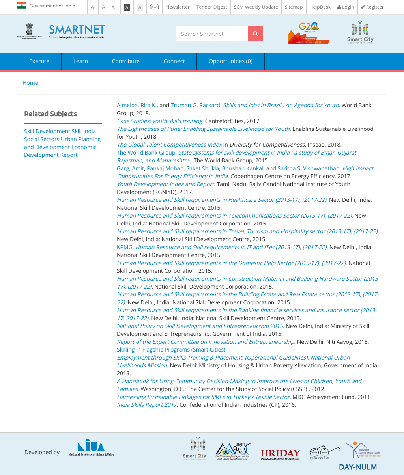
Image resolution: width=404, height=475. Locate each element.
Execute (39, 61)
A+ (114, 7)
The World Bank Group (146, 152)
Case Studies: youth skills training (159, 121)
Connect (174, 61)
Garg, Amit (130, 168)
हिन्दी (154, 7)
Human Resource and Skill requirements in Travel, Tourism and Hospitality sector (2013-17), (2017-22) (247, 231)
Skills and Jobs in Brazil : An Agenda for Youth (281, 105)
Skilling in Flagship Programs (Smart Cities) (171, 350)
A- (93, 7)
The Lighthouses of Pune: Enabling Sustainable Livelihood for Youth (203, 129)
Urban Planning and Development (62, 143)
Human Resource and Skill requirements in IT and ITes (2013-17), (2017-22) (231, 247)
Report (68, 155)
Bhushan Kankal (243, 168)
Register (372, 7)
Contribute (126, 61)
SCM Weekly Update (256, 7)
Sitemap (294, 7)
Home (30, 83)
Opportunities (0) (230, 61)
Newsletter (178, 7)
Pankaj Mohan (165, 168)
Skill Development (47, 131)
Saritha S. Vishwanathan (309, 168)
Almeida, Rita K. (137, 105)
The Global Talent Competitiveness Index (169, 145)
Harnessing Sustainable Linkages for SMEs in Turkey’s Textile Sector (203, 397)
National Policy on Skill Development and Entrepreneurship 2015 (200, 326)
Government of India (46, 5)
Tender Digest (211, 7)
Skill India (84, 131)
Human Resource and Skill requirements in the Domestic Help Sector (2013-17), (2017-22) (231, 263)
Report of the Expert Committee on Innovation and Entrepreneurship (205, 342)
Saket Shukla (202, 168)
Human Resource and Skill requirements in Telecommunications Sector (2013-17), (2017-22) (234, 216)
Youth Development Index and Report (165, 184)
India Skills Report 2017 (147, 405)
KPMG (125, 247)
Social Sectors (41, 139)
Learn (80, 61)
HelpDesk (320, 7)
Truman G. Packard (195, 105)
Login (345, 7)
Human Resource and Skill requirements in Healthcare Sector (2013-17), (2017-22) (221, 200)
